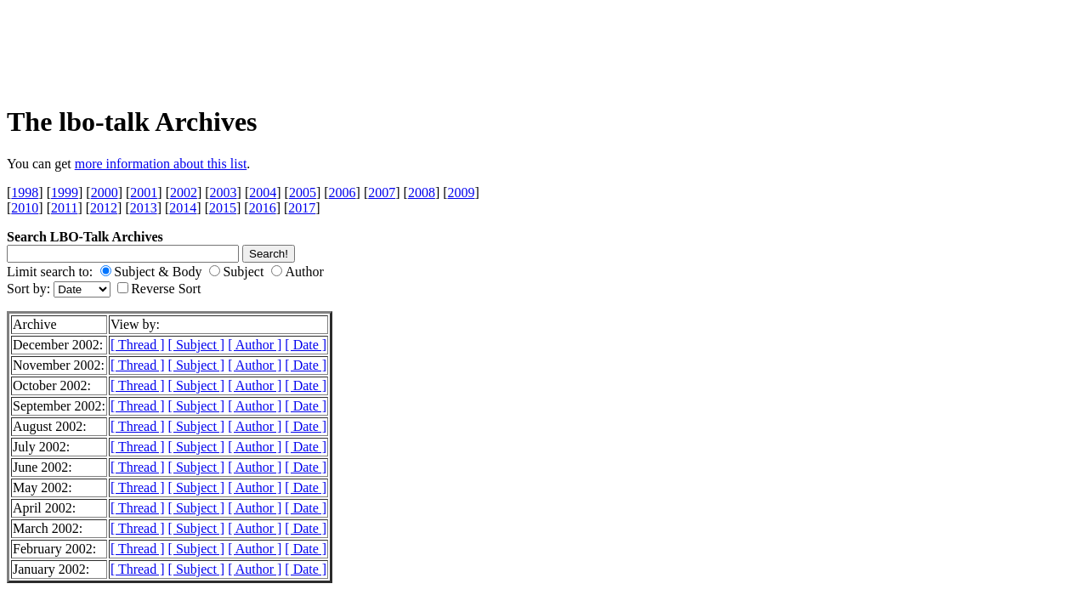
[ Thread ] (137, 344)
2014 (182, 208)
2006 (342, 192)
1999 (64, 192)
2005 (302, 192)
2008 (421, 192)
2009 (461, 192)
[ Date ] (305, 344)
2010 (24, 208)
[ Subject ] (196, 344)
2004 (262, 192)
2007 (381, 192)
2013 (143, 208)
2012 (103, 208)
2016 (262, 208)
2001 (143, 192)
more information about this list (161, 163)
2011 (64, 208)
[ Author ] (254, 344)
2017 (301, 208)
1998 (24, 192)
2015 (222, 208)
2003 (223, 192)
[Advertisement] (233, 47)
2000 (104, 192)
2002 (183, 192)
